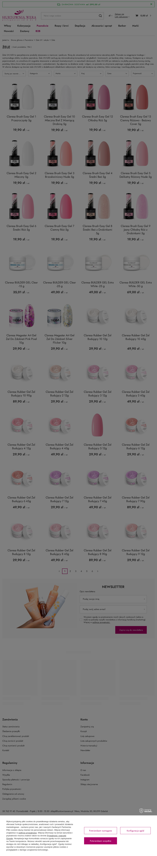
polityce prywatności (27, 833)
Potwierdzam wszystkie (100, 840)
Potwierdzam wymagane (100, 830)
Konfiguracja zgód (135, 830)
